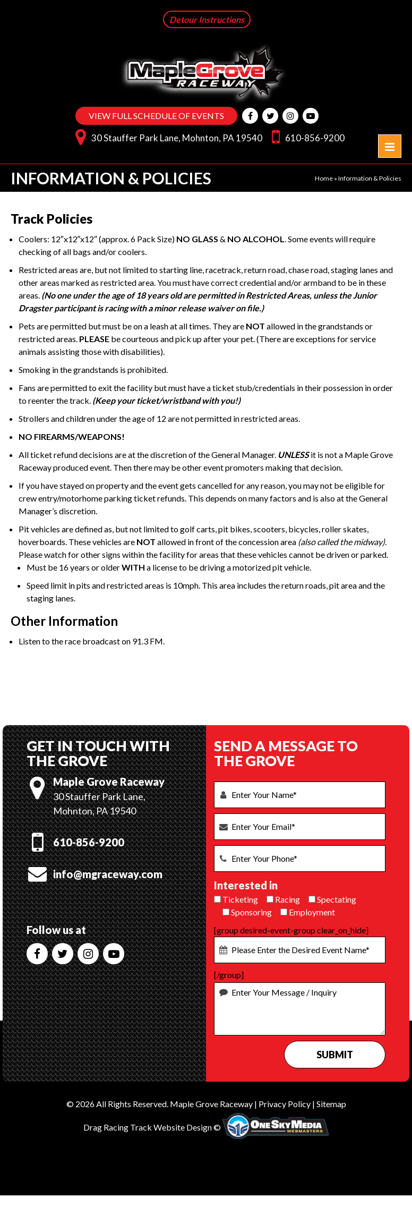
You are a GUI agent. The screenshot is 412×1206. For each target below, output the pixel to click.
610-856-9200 (306, 136)
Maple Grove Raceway (211, 1104)
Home (324, 178)
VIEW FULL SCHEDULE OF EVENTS (156, 116)
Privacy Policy (285, 1104)
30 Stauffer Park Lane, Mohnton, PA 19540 (166, 136)
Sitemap (331, 1104)
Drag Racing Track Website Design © (152, 1127)
